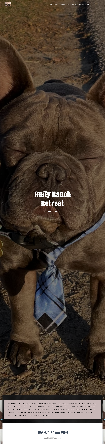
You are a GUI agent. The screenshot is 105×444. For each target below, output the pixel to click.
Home (51, 4)
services (96, 4)
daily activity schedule (85, 4)
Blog (68, 4)
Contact (74, 4)
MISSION (63, 4)
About (56, 4)
